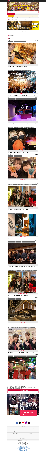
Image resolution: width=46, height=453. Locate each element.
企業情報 (26, 446)
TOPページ (15, 428)
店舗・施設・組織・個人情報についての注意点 (23, 448)
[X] (20, 423)
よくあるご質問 (15, 433)
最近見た (30, 433)
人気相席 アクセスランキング (23, 440)
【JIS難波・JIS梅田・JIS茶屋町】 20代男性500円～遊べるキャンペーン (20, 11)
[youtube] (23, 423)
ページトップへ (23, 426)
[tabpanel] (23, 6)
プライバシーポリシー (25, 449)
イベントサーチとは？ (30, 428)
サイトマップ (25, 450)
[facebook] (17, 423)
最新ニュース (15, 431)
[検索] (35, 1)
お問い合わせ (21, 450)
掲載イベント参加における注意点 (23, 447)
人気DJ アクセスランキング (23, 438)
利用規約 (20, 449)
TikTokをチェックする (27, 413)
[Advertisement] (23, 418)
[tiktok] (33, 1)
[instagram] (26, 423)
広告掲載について (21, 446)
